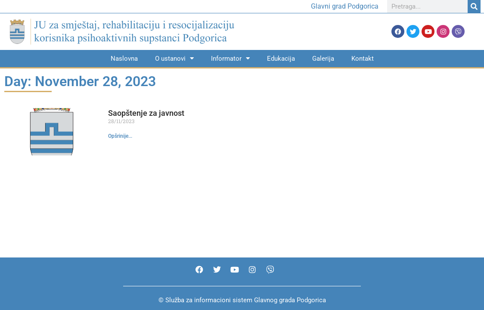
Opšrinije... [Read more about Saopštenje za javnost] (120, 136)
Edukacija (281, 58)
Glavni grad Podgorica (345, 6)
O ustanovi (174, 58)
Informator (230, 58)
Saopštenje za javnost (146, 113)
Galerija (323, 58)
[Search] (474, 6)
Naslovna (124, 58)
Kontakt (362, 58)
